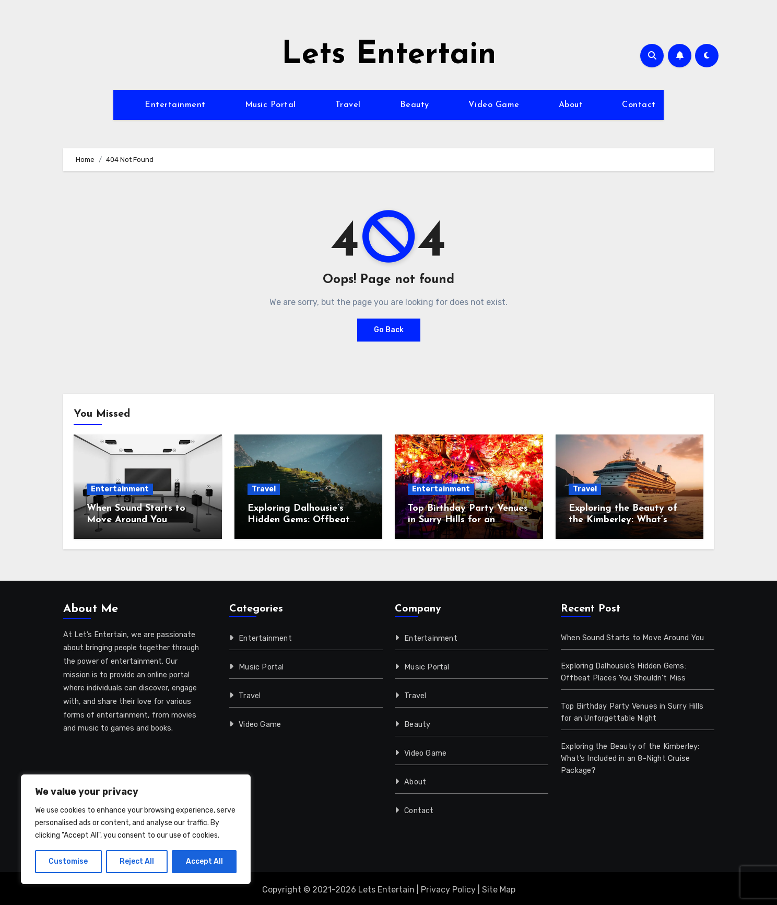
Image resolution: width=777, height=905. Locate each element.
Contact (639, 105)
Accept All (204, 861)
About (571, 105)
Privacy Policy (448, 890)
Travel (348, 105)
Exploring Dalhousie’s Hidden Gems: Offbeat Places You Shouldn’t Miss (305, 519)
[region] (136, 829)
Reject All (137, 861)
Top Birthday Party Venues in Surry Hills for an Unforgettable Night (468, 519)
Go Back (389, 329)
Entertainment (175, 105)
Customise (68, 861)
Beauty (414, 105)
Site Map (498, 890)
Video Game (494, 105)
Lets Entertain (388, 55)
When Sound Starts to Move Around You (632, 637)
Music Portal (270, 105)
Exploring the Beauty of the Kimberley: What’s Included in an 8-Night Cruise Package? (630, 758)
